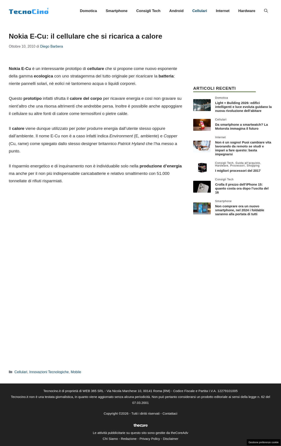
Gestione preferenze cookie (264, 442)
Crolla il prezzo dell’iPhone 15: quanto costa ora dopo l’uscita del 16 (241, 188)
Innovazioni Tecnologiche (49, 372)
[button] (266, 11)
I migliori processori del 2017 (238, 170)
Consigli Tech (148, 11)
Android (176, 11)
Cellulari (199, 11)
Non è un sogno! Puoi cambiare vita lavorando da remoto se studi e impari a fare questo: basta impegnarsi (243, 148)
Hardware (246, 11)
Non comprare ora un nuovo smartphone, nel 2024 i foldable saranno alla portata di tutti (239, 210)
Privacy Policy (149, 439)
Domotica (88, 11)
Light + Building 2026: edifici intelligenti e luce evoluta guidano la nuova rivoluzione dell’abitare (243, 107)
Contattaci (169, 413)
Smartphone (117, 11)
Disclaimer (170, 439)
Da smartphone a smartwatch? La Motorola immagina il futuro (241, 126)
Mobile (76, 372)
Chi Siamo (110, 439)
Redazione (129, 439)
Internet (222, 11)
